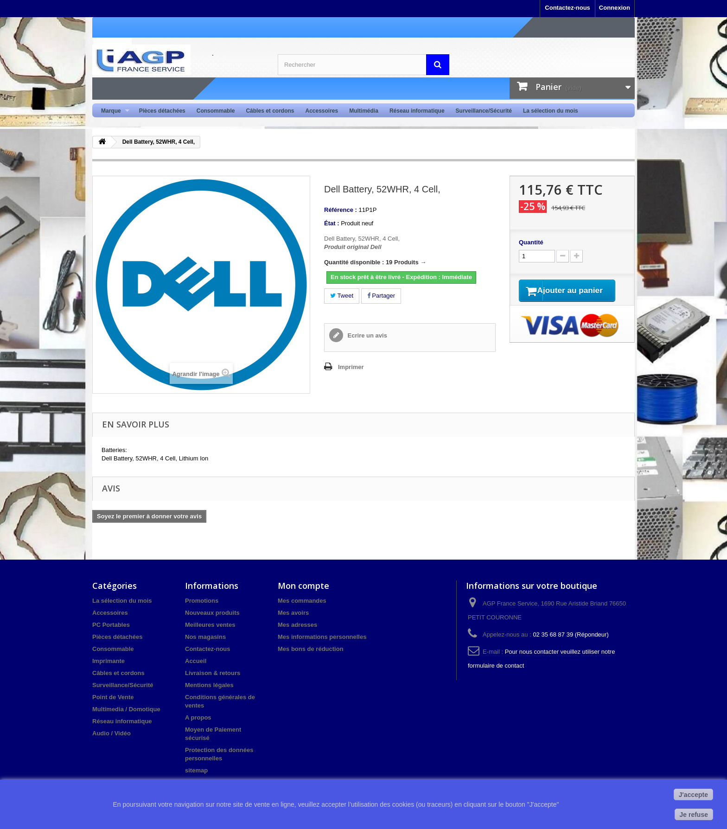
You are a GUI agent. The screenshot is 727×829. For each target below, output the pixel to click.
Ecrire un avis (366, 335)
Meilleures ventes (210, 624)
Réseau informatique (417, 111)
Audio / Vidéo (111, 733)
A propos (198, 717)
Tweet (341, 295)
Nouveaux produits (212, 612)
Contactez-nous (567, 7)
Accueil (195, 660)
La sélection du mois (550, 111)
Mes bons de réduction (311, 648)
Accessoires (321, 111)
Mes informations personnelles (322, 636)
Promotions (201, 600)
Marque (112, 111)
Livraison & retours (212, 673)
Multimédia (363, 111)
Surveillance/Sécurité (484, 111)
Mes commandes (302, 600)
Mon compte (303, 585)
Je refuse (694, 814)
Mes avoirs (293, 612)
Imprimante (108, 660)
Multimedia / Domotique (126, 709)
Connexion (614, 7)
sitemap (196, 770)
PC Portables (111, 624)
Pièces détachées (162, 111)
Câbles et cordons (270, 111)
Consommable (216, 111)
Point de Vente (113, 697)
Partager (381, 295)
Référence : (340, 209)
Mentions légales (209, 685)
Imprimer (351, 366)
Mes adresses (297, 624)
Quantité (531, 242)
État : (331, 223)
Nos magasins (205, 636)
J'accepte (693, 794)
